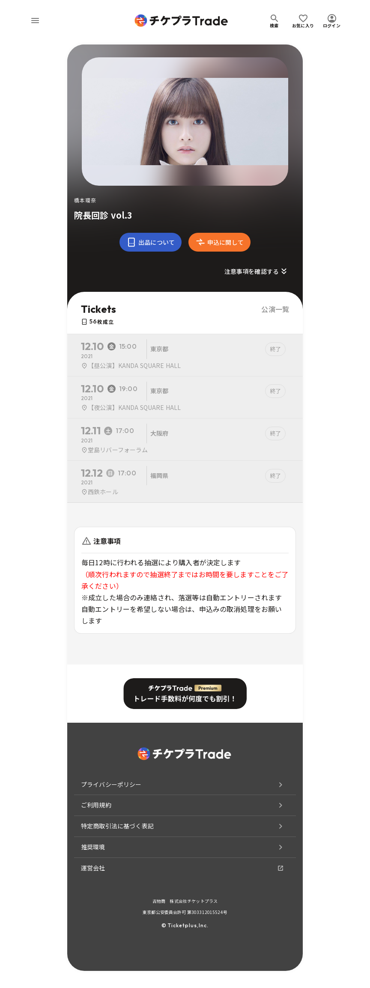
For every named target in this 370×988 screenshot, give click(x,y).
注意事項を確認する (257, 271)
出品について (150, 242)
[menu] (35, 20)
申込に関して (219, 242)
